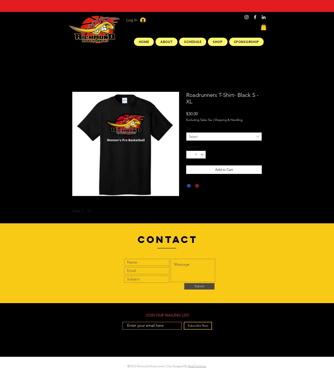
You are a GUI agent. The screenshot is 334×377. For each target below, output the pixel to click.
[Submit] (199, 286)
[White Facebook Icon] (255, 17)
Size (188, 128)
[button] (263, 27)
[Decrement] (189, 154)
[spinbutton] (196, 154)
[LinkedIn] (263, 17)
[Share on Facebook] (188, 185)
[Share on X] (205, 185)
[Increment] (202, 154)
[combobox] (224, 136)
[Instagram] (246, 17)
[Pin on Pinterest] (197, 185)
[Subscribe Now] (198, 326)
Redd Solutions (197, 366)
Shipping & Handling (229, 120)
